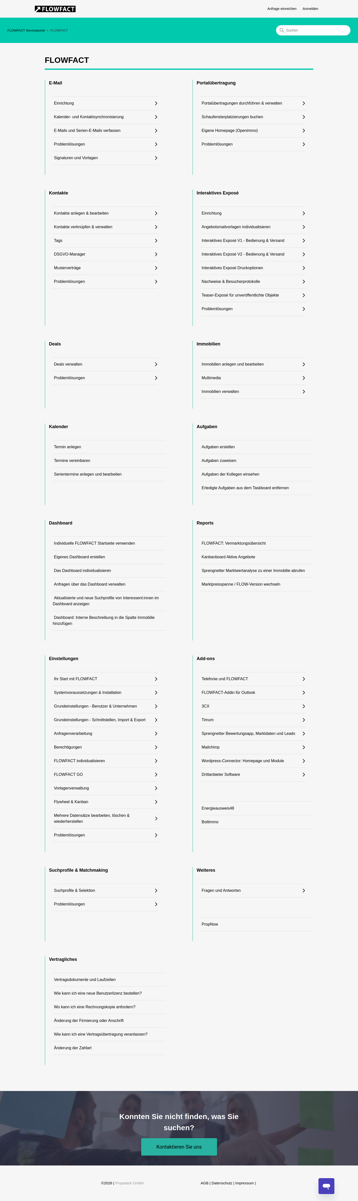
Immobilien (208, 343)
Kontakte (58, 192)
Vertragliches (63, 959)
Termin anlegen (67, 447)
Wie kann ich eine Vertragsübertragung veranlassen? (100, 1034)
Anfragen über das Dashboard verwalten (89, 584)
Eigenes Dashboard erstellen (79, 557)
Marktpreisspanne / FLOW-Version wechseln (241, 584)
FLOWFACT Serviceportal (26, 30)
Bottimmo (210, 822)
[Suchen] (313, 30)
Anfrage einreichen (282, 9)
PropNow (210, 924)
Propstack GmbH (129, 1183)
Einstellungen (63, 658)
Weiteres (206, 870)
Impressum (244, 1183)
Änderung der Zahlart (72, 1048)
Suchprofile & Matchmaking (78, 870)
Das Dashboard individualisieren (82, 570)
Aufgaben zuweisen (219, 460)
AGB (205, 1183)
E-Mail (55, 82)
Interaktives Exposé (218, 192)
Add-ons (206, 658)
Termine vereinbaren (72, 460)
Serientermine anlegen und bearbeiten (88, 474)
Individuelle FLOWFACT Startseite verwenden (94, 543)
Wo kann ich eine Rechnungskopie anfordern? (94, 1007)
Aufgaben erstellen (218, 447)
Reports (205, 523)
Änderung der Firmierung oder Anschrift (89, 1020)
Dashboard (60, 523)
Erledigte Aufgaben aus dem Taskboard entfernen (245, 488)
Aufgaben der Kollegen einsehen (230, 474)
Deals (55, 343)
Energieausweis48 (218, 808)
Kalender (58, 426)
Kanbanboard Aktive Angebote (228, 557)
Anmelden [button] (310, 9)
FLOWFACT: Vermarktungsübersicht (234, 543)
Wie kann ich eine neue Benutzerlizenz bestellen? (98, 993)
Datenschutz (222, 1183)
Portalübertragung (216, 82)
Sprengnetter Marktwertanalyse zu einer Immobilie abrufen (253, 570)
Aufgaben (207, 426)
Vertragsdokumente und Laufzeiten (85, 979)
